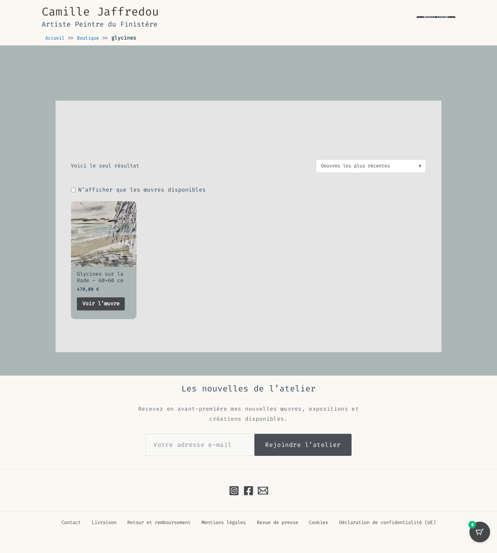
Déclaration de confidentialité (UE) (383, 522)
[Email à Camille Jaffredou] (263, 490)
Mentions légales (220, 522)
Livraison (100, 522)
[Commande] (371, 166)
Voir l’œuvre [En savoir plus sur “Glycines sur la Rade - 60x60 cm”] (103, 305)
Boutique (91, 37)
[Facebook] (248, 490)
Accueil (56, 37)
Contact (70, 522)
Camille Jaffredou (100, 11)
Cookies (313, 522)
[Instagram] (234, 490)
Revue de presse (274, 522)
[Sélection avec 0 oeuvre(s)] (479, 535)
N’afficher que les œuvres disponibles (138, 190)
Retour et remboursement (155, 522)
